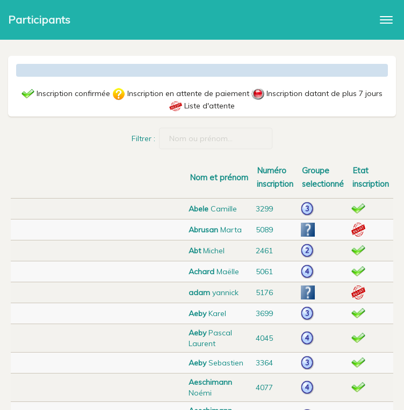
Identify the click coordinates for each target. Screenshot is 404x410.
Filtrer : (202, 138)
